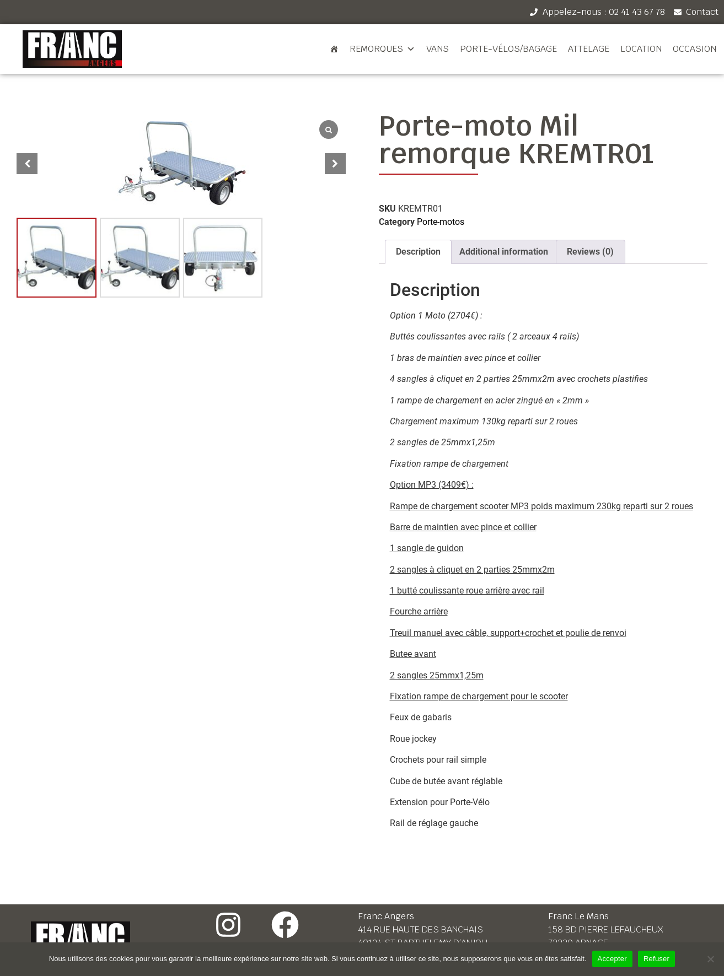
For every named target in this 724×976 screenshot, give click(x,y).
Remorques (382, 49)
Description (418, 251)
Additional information (503, 251)
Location (641, 49)
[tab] (418, 252)
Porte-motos (440, 222)
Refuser (656, 959)
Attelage (588, 49)
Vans (437, 49)
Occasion (694, 49)
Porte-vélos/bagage (508, 49)
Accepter (612, 959)
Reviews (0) (590, 251)
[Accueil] (334, 49)
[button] (335, 163)
